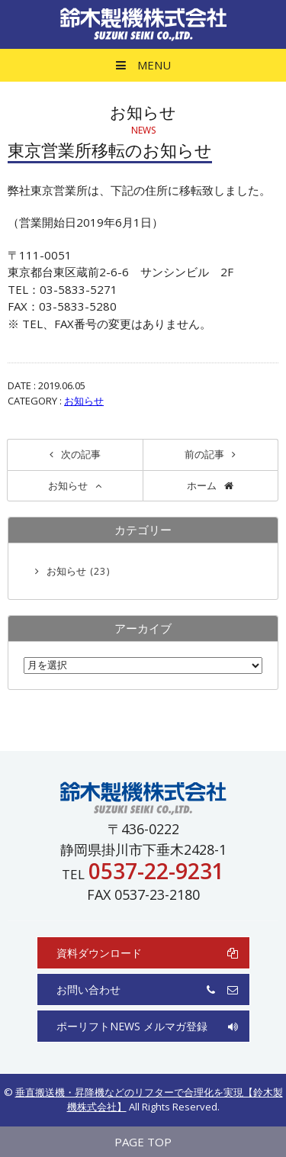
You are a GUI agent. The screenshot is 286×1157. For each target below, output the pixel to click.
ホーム (202, 485)
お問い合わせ (147, 989)
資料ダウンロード (147, 953)
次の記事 (81, 454)
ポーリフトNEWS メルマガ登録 (147, 1026)
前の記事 (204, 454)
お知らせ (84, 401)
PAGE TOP (143, 1141)
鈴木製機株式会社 (143, 24)
